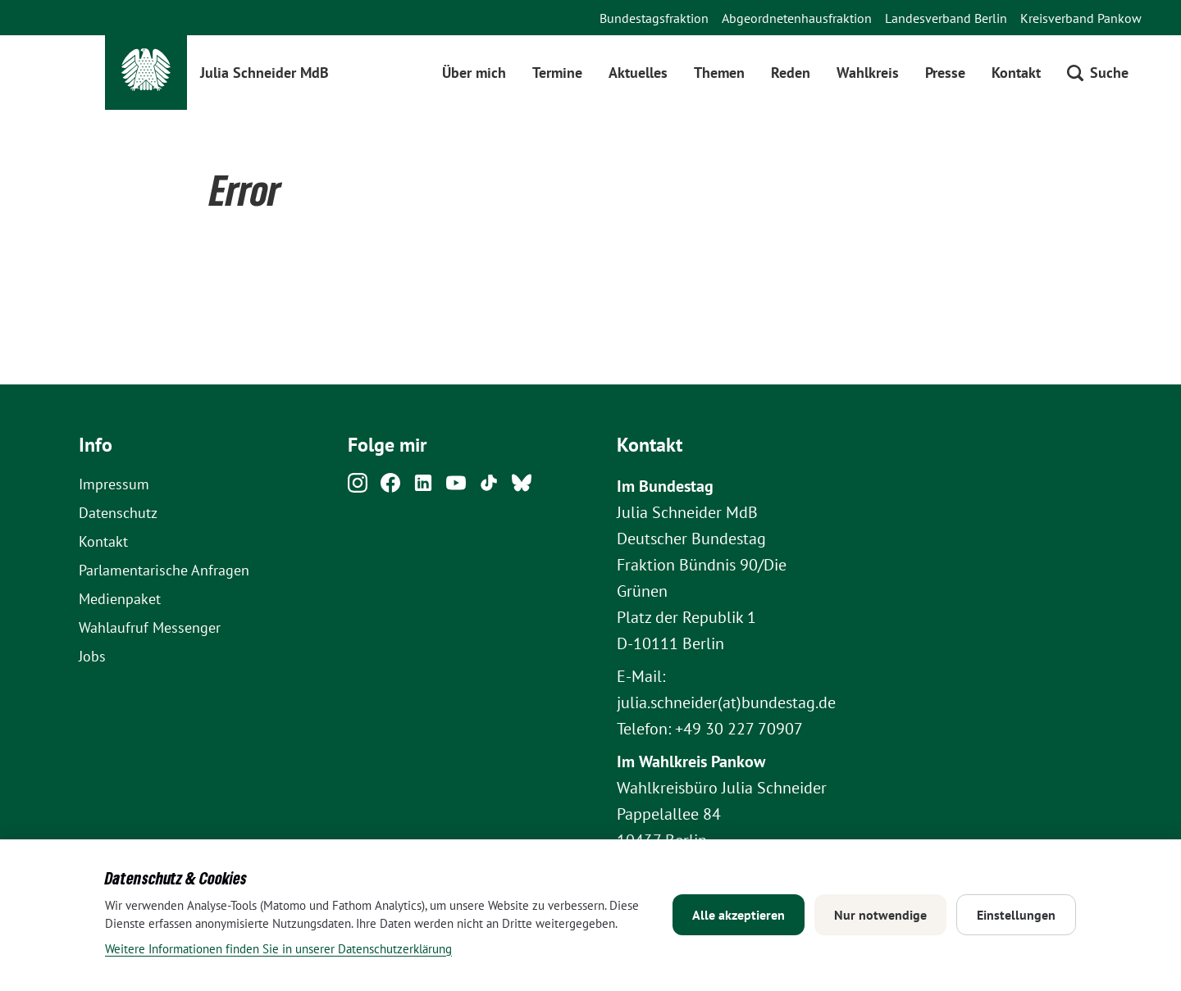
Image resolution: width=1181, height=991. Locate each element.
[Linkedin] (423, 487)
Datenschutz (118, 512)
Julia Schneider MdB (264, 72)
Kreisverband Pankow (1081, 18)
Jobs (92, 656)
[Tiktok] (489, 487)
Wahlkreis (868, 72)
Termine (557, 72)
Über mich (474, 72)
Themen (719, 72)
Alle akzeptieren (738, 915)
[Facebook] (390, 487)
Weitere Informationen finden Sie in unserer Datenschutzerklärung (278, 949)
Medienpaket (120, 598)
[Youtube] (456, 487)
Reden (790, 72)
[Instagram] (357, 487)
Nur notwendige (880, 915)
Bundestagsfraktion (654, 18)
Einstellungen (1016, 915)
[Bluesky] (521, 487)
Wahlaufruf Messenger (150, 627)
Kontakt (1016, 72)
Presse (945, 72)
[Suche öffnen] (1097, 72)
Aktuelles (638, 72)
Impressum (114, 484)
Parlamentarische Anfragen (164, 570)
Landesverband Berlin (946, 18)
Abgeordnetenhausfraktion (797, 18)
